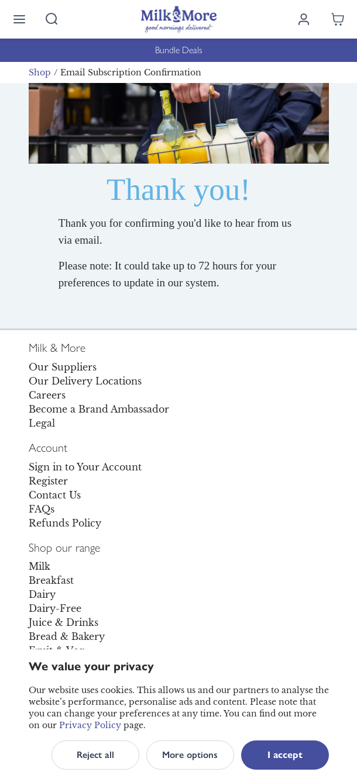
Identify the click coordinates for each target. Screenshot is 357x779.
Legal (42, 423)
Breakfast (51, 580)
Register (48, 481)
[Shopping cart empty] (337, 19)
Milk (39, 566)
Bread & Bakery (67, 636)
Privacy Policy (90, 725)
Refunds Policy (65, 523)
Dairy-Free (55, 608)
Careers (47, 395)
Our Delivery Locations (85, 381)
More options (190, 754)
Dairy (42, 594)
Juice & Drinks (63, 622)
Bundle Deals (178, 50)
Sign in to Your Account (85, 467)
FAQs (41, 509)
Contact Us (55, 495)
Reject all (95, 754)
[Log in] (303, 19)
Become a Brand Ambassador (99, 409)
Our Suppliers (63, 367)
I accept (285, 754)
